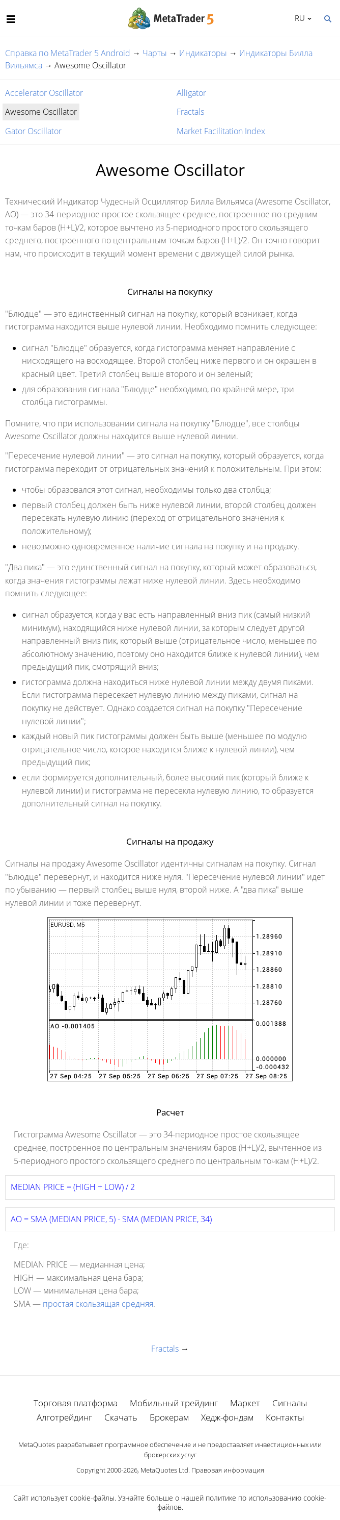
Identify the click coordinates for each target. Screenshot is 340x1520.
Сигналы (289, 1403)
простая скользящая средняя (98, 1303)
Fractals (190, 111)
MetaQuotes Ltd (164, 1470)
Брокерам (169, 1417)
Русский (298, 18)
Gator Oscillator (33, 131)
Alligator (191, 92)
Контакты (285, 1417)
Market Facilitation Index (221, 131)
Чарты (155, 53)
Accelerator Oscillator (44, 92)
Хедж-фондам (227, 1417)
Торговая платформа (76, 1403)
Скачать (120, 1417)
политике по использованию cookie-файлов (242, 1502)
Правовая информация (227, 1470)
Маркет (245, 1403)
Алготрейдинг (64, 1417)
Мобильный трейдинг (174, 1403)
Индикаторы (203, 53)
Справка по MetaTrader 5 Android (67, 53)
